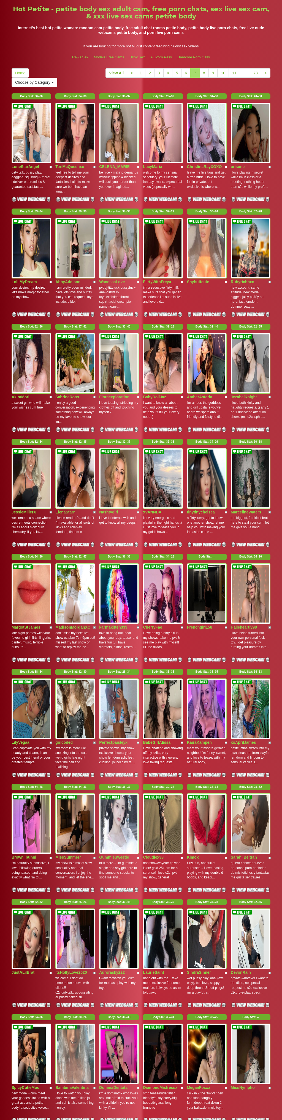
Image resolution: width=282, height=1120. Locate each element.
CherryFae (152, 476)
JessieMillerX (24, 391)
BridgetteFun (243, 899)
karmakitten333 (113, 476)
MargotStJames (26, 476)
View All (116, 73)
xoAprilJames (243, 560)
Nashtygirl (108, 391)
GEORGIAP (153, 899)
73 (255, 73)
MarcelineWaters (246, 391)
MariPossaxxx (112, 899)
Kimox (193, 645)
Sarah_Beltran (244, 645)
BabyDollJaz (154, 306)
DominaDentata (113, 815)
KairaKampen (199, 560)
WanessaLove (112, 221)
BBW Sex (137, 57)
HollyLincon (198, 899)
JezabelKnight (244, 306)
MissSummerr (68, 645)
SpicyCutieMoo (25, 815)
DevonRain (241, 730)
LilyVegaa (20, 560)
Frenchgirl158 (199, 476)
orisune (238, 136)
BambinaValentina (72, 815)
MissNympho (243, 815)
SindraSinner (199, 730)
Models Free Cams (109, 57)
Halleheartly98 (244, 476)
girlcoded (64, 560)
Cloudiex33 (153, 645)
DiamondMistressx (160, 815)
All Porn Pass (161, 57)
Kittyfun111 (22, 984)
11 (234, 73)
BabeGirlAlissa (156, 560)
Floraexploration (114, 306)
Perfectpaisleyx (113, 560)
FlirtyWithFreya (157, 221)
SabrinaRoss (67, 306)
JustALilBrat (23, 730)
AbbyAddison (67, 221)
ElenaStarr (65, 391)
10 (223, 73)
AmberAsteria (199, 306)
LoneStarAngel (25, 136)
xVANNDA (152, 391)
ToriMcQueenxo (69, 136)
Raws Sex (80, 57)
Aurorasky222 (112, 730)
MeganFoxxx (198, 815)
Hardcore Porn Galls (193, 57)
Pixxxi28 (63, 899)
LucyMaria (152, 136)
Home (20, 73)
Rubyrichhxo (242, 221)
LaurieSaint (153, 730)
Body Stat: (31, 96)
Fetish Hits (185, 1112)
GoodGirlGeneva (27, 899)
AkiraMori (20, 306)
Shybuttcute (198, 221)
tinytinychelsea (201, 391)
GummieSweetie (114, 645)
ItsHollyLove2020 (71, 730)
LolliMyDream (24, 221)
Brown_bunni (24, 645)
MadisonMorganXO (73, 476)
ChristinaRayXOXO (204, 136)
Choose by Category (34, 82)
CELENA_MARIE (114, 136)
